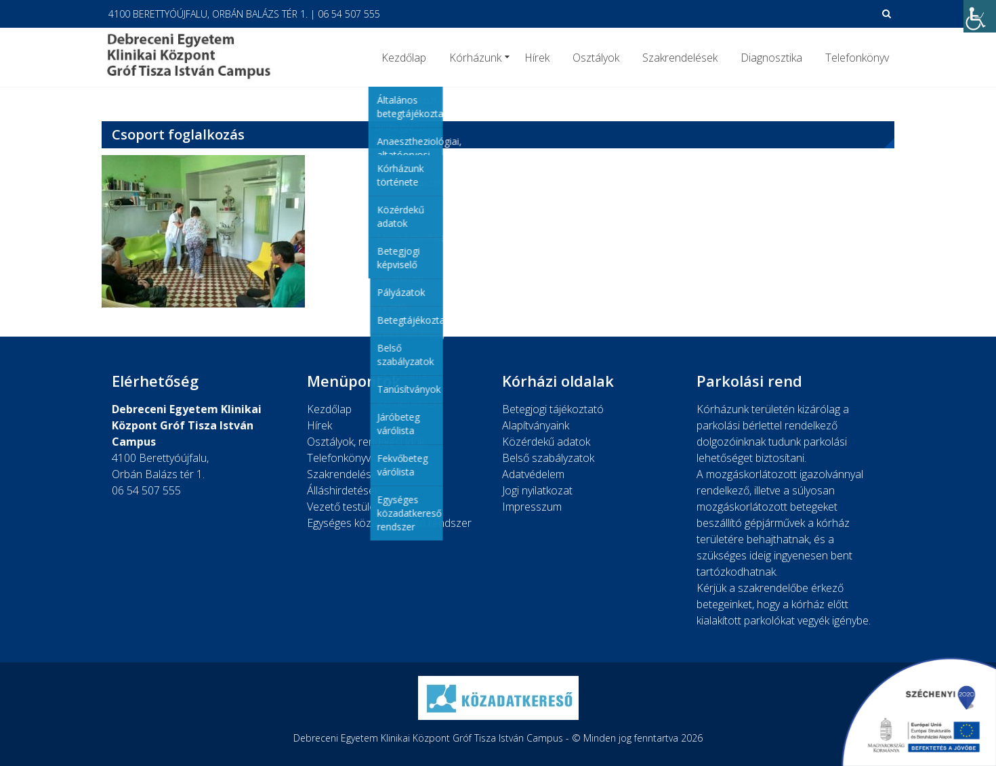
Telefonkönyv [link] (857, 57)
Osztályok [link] (596, 57)
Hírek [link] (536, 57)
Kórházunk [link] (475, 57)
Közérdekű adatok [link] (546, 441)
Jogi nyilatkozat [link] (537, 490)
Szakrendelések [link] (680, 57)
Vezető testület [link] (343, 506)
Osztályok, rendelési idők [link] (365, 441)
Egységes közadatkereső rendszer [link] (389, 522)
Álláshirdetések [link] (343, 490)
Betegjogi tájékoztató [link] (553, 409)
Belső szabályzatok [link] (548, 457)
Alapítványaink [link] (535, 425)
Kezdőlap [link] (403, 57)
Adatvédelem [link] (533, 474)
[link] (979, 16)
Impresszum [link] (532, 506)
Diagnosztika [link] (771, 57)
